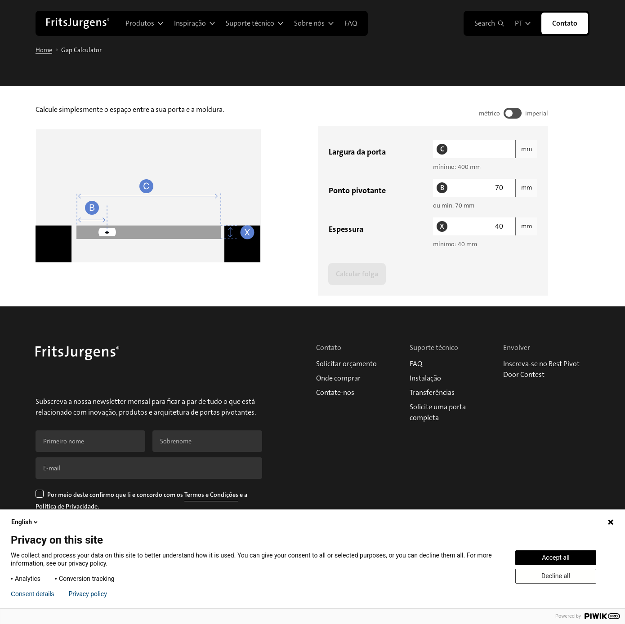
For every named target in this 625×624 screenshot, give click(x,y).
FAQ (350, 23)
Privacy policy (88, 593)
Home (44, 50)
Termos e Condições (211, 495)
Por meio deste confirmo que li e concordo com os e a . (142, 501)
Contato (564, 23)
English (25, 522)
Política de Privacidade (67, 506)
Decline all (555, 576)
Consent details (32, 593)
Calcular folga (357, 274)
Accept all (556, 557)
